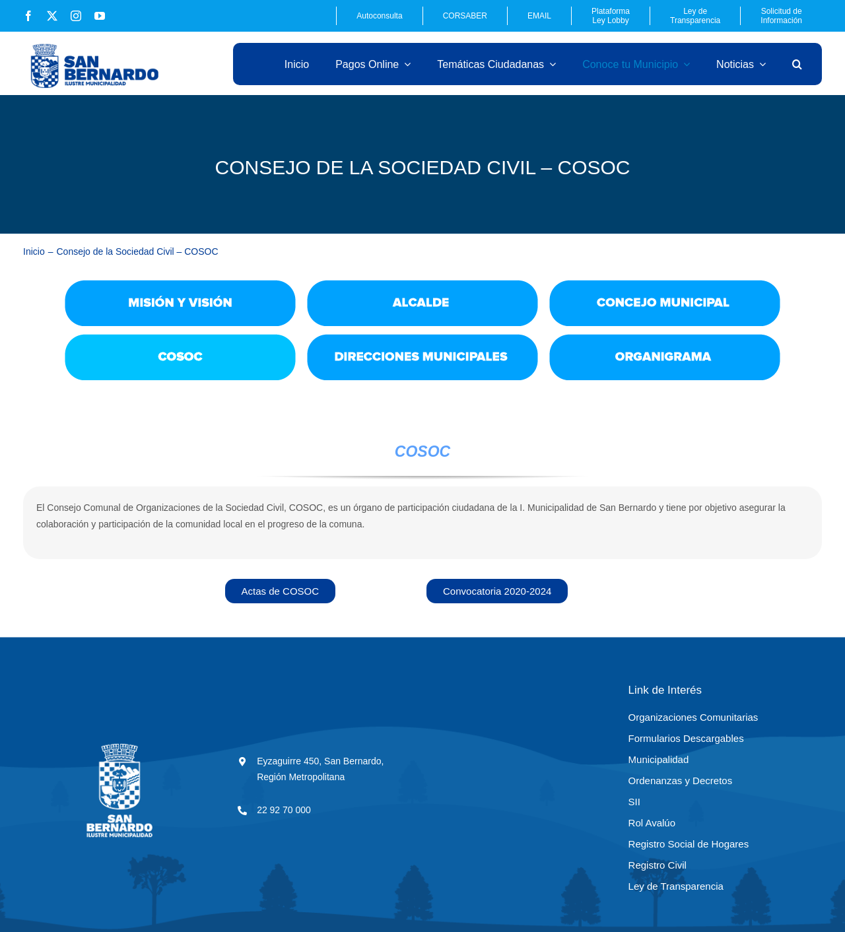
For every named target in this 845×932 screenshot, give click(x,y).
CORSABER (465, 15)
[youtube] (99, 16)
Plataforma (611, 16)
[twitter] (52, 16)
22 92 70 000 (284, 810)
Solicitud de (781, 16)
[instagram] (76, 16)
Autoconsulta (379, 15)
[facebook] (28, 16)
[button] (797, 64)
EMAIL (539, 15)
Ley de (695, 16)
